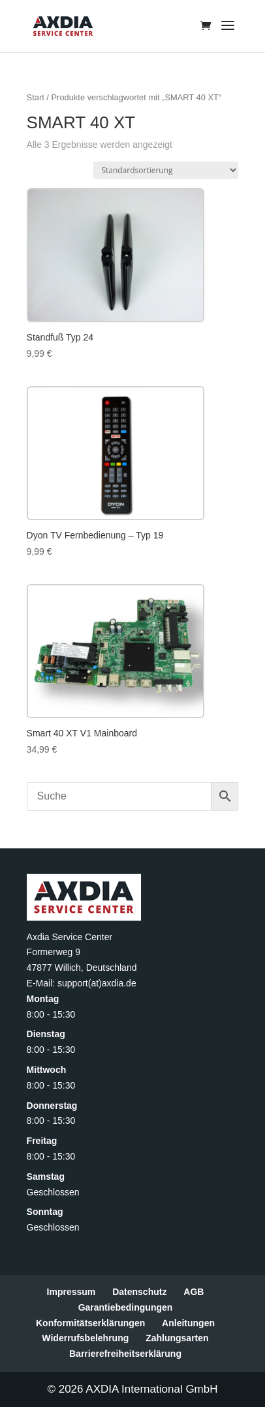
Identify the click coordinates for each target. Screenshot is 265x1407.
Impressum (71, 1292)
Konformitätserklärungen (90, 1323)
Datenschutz (139, 1292)
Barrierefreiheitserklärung (125, 1353)
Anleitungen (188, 1323)
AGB (193, 1292)
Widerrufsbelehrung (85, 1338)
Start (35, 97)
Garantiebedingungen (125, 1307)
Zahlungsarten (177, 1338)
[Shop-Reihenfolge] (165, 170)
